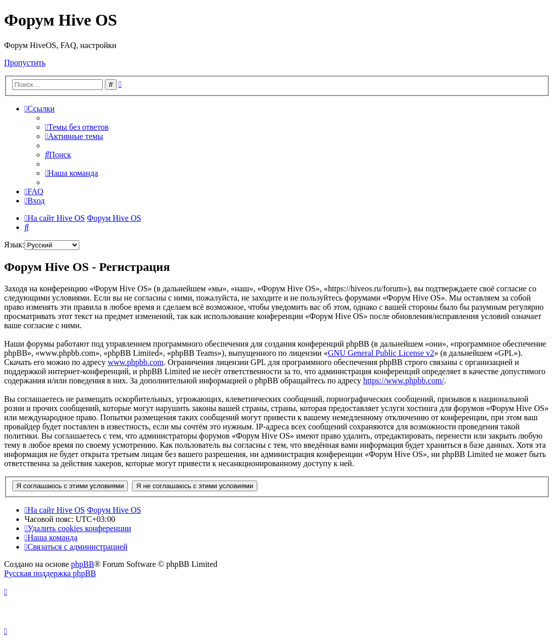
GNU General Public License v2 (381, 353)
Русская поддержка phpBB (50, 573)
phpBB (82, 564)
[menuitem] (76, 127)
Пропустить (25, 62)
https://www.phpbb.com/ (403, 380)
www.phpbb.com (136, 362)
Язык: (14, 244)
